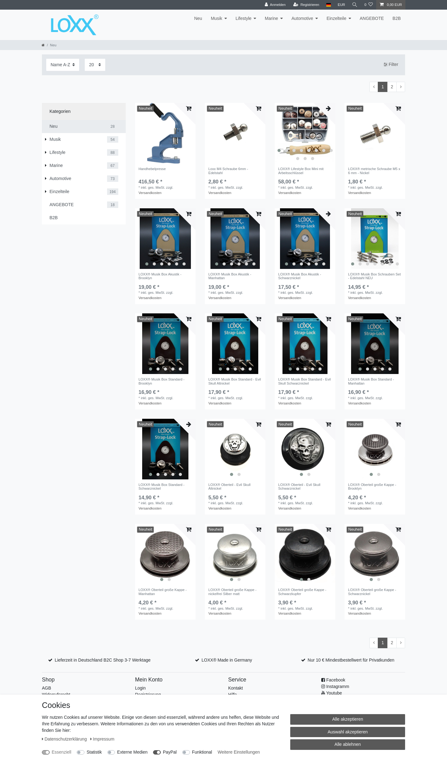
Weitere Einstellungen (239, 752)
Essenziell (61, 752)
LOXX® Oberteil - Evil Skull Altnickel (229, 486)
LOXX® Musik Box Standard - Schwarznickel (161, 486)
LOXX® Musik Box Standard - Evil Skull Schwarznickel (304, 381)
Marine (271, 18)
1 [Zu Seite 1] (383, 86)
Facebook (335, 679)
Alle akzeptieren (347, 719)
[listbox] (305, 133)
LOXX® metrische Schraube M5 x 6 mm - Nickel (374, 170)
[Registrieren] (306, 5)
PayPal (170, 752)
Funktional (202, 752)
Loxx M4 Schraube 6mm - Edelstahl (228, 170)
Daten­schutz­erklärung (65, 739)
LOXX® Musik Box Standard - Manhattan (371, 381)
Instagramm (337, 686)
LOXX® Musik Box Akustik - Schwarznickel (299, 276)
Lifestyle (243, 18)
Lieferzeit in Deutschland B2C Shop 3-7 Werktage (103, 660)
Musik (216, 18)
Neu (198, 18)
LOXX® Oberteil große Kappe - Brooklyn (372, 486)
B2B (397, 18)
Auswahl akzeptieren (347, 731)
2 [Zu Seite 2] (392, 86)
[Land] (328, 5)
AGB (46, 688)
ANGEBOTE (372, 18)
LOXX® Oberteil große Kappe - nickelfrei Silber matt (232, 591)
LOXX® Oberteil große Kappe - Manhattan (162, 591)
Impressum (102, 739)
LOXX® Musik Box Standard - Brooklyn (161, 381)
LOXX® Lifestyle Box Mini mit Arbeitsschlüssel (300, 170)
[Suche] (355, 5)
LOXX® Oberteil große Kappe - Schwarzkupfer (302, 591)
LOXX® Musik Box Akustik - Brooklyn (159, 276)
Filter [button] (391, 64)
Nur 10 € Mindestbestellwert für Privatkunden (351, 660)
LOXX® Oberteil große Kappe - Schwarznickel (372, 591)
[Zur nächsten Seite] (400, 87)
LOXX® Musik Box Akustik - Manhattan (229, 276)
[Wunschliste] (368, 5)
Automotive (302, 18)
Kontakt (235, 688)
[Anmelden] (275, 5)
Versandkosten (149, 193)
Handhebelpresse (152, 169)
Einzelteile (336, 18)
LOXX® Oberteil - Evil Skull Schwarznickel (299, 486)
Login (140, 688)
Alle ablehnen (348, 744)
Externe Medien (132, 752)
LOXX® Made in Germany (226, 660)
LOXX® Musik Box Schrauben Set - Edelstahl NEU (374, 276)
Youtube (334, 692)
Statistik (94, 752)
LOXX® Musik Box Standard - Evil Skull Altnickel (234, 381)
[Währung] (341, 5)
